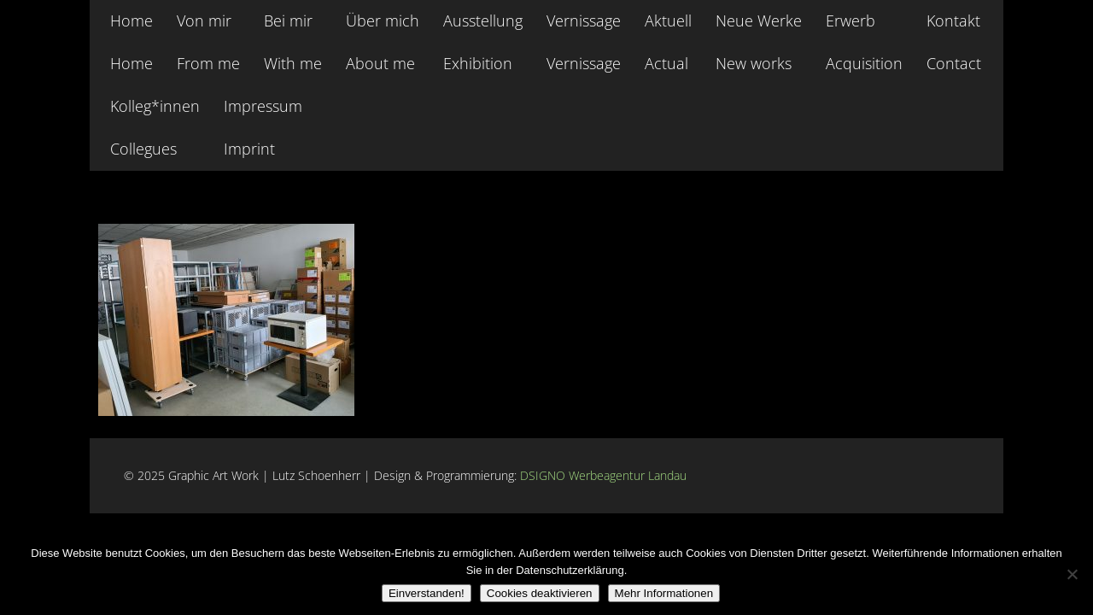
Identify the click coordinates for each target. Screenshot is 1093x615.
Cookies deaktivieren (540, 593)
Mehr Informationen (664, 593)
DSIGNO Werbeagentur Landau (605, 475)
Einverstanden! (427, 593)
